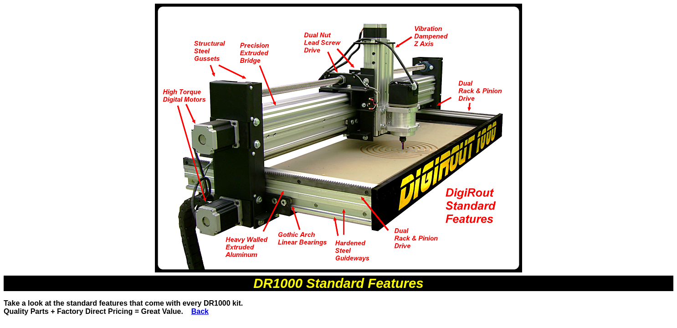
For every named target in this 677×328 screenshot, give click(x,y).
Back (200, 311)
